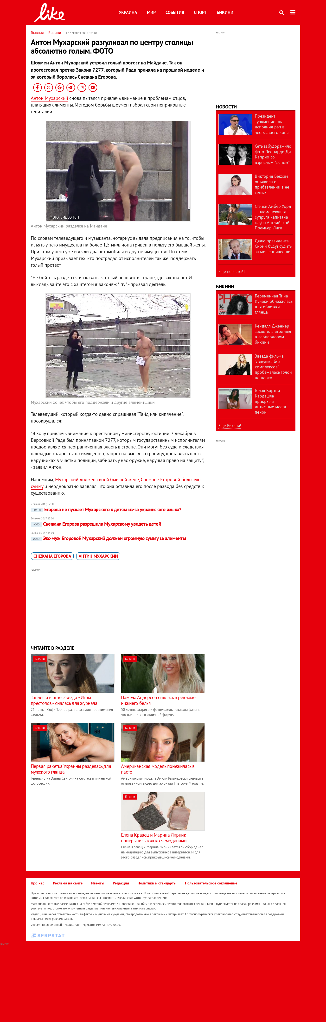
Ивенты (97, 883)
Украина (128, 12)
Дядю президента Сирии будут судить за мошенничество (273, 246)
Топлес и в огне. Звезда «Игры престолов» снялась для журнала (64, 700)
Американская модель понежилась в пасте (158, 769)
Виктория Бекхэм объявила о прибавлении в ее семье (272, 184)
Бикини (225, 12)
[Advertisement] (118, 606)
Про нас (37, 883)
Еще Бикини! (229, 425)
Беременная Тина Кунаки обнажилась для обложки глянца (273, 304)
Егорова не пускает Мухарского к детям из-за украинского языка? (106, 509)
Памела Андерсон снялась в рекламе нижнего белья (158, 700)
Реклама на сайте (68, 883)
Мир (151, 12)
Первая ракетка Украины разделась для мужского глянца (71, 769)
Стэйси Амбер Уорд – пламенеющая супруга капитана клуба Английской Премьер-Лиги (273, 217)
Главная (37, 32)
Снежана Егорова (52, 556)
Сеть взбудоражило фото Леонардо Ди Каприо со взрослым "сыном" (273, 154)
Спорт (200, 12)
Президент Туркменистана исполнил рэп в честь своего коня (272, 124)
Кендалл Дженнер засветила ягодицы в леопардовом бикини (273, 334)
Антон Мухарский (49, 98)
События (175, 12)
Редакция (121, 883)
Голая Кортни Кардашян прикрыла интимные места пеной (270, 401)
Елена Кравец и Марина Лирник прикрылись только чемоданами (154, 838)
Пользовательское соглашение (211, 883)
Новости (226, 107)
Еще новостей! (231, 271)
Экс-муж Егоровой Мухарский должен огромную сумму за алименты (108, 538)
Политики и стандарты (157, 883)
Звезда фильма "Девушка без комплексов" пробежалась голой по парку (273, 366)
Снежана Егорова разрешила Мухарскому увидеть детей (96, 524)
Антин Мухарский (98, 556)
